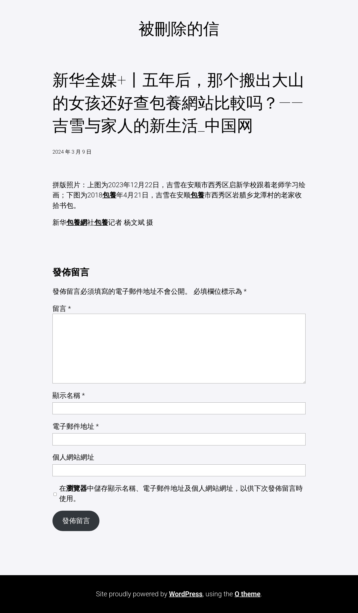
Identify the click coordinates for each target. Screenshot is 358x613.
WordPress (186, 594)
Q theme (248, 594)
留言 (61, 309)
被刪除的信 (178, 28)
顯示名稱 (68, 395)
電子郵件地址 (75, 426)
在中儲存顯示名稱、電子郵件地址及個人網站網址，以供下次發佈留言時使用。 (181, 493)
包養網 (76, 222)
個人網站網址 (73, 457)
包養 (109, 195)
